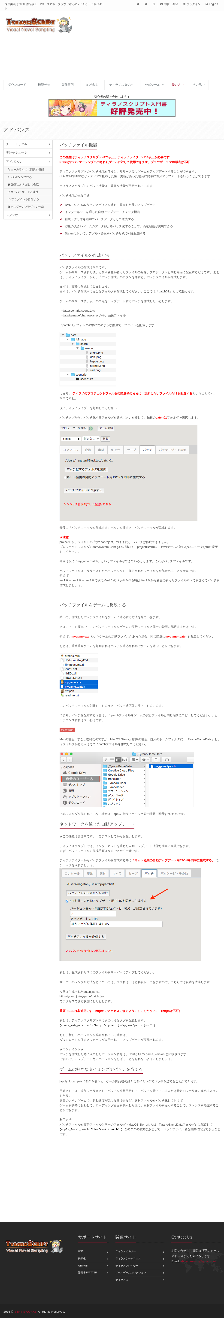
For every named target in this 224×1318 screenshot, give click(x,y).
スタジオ (12, 215)
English (212, 4)
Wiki (81, 1251)
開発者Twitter (87, 1272)
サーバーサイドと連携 (23, 192)
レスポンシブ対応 (20, 177)
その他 (197, 84)
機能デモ (44, 84)
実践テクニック (16, 153)
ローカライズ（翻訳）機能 (26, 169)
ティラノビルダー (125, 1251)
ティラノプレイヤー (126, 1265)
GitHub (83, 1265)
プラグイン (191, 4)
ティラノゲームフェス (128, 1258)
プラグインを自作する (23, 199)
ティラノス (121, 1279)
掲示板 (82, 1258)
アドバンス (13, 161)
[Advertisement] (142, 48)
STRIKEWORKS (26, 1311)
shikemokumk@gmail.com (198, 1261)
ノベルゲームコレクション (130, 1272)
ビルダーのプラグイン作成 (26, 206)
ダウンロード (17, 84)
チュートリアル (16, 144)
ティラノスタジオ (121, 84)
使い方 (176, 84)
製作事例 (68, 84)
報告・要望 (169, 4)
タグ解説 (91, 84)
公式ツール (152, 84)
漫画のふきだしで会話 (23, 184)
